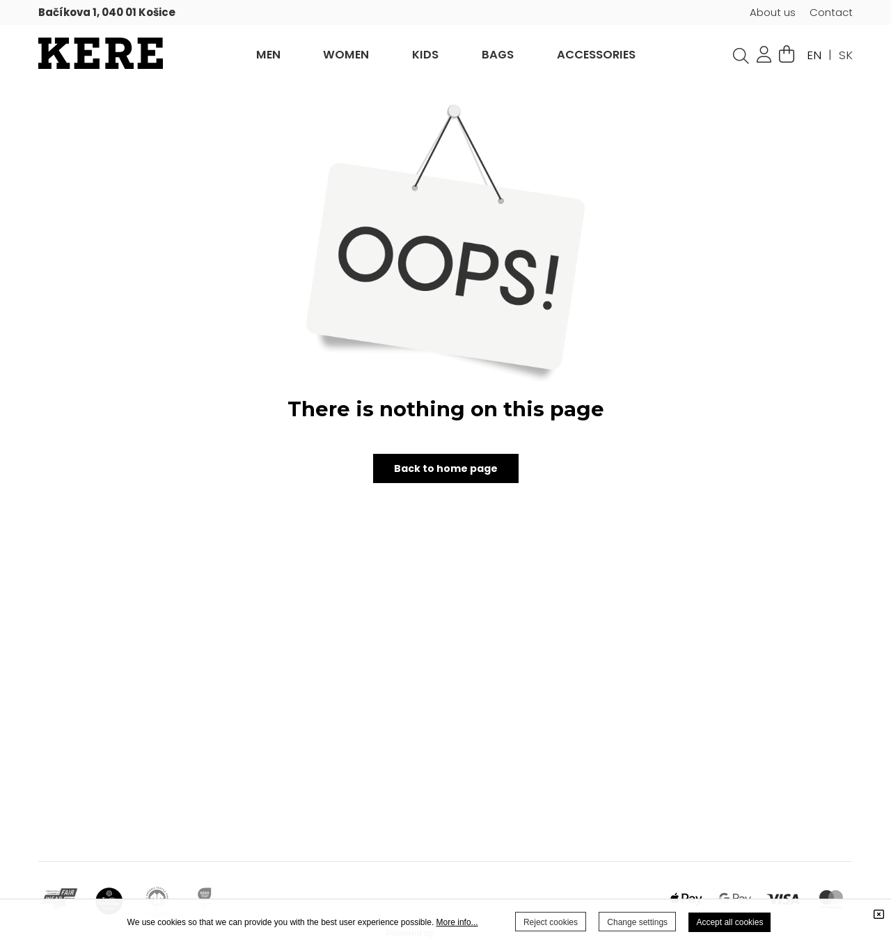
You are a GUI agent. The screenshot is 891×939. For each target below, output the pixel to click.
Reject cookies (550, 922)
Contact (831, 12)
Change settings (637, 922)
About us (773, 12)
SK (846, 55)
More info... (457, 922)
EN (814, 55)
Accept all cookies (729, 922)
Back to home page (446, 468)
